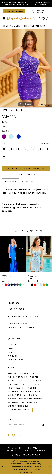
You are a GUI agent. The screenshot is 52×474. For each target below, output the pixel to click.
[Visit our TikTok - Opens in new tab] (19, 435)
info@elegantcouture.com (23, 316)
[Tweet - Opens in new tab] (12, 110)
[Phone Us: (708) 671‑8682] (34, 18)
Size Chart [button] (45, 143)
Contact (13, 348)
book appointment (20, 410)
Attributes (28, 181)
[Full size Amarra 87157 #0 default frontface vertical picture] (26, 68)
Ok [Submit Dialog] (49, 466)
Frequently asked (17, 359)
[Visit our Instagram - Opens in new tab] (13, 435)
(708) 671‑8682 (16, 309)
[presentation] (13, 254)
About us (13, 344)
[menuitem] (4, 18)
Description (10, 181)
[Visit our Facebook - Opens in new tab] (8, 435)
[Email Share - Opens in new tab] (21, 110)
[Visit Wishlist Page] (43, 18)
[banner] (19, 18)
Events (11, 352)
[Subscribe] (43, 424)
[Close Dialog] (3, 466)
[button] (4, 18)
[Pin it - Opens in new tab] (17, 110)
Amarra (16, 26)
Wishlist (12, 356)
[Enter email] (26, 424)
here (30, 472)
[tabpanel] (26, 68)
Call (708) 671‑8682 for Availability (26, 168)
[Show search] (39, 18)
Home (6, 26)
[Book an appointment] (14, 11)
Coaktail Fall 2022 (34, 26)
